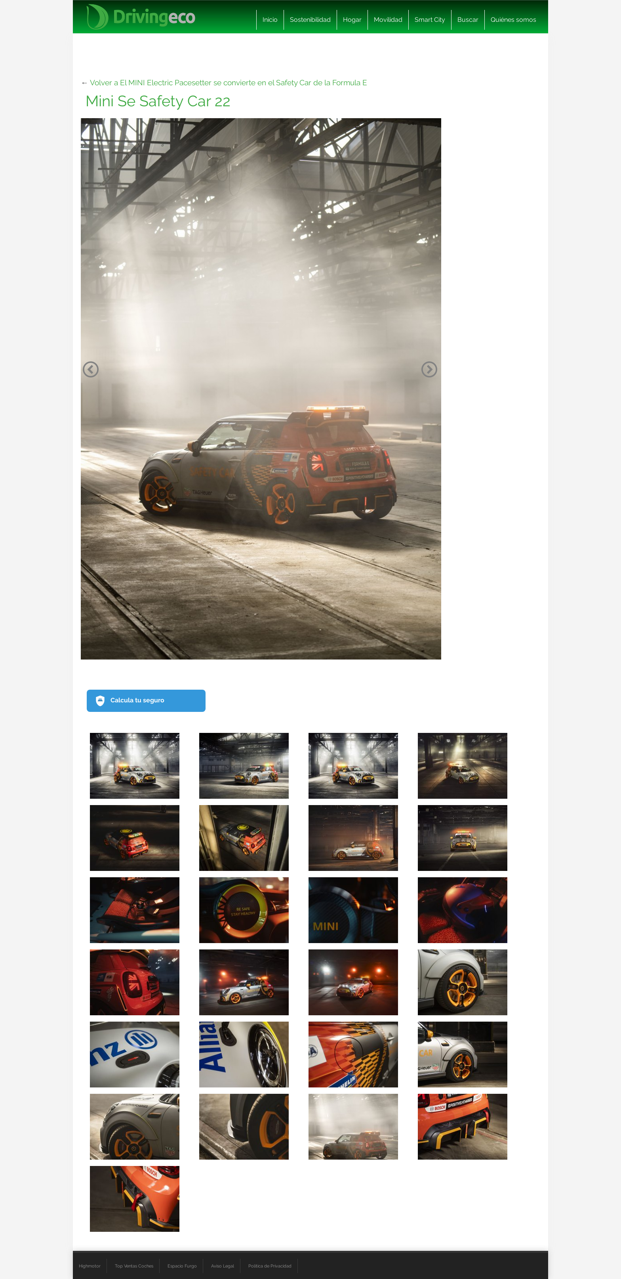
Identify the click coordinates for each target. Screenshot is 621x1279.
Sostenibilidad (310, 19)
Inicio (270, 19)
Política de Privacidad (269, 1266)
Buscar (467, 19)
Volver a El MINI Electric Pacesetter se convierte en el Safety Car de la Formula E (228, 82)
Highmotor (90, 1266)
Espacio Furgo (182, 1266)
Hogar (352, 19)
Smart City (430, 19)
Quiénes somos (513, 19)
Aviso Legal (222, 1266)
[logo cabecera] (140, 17)
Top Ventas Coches (134, 1266)
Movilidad (388, 19)
